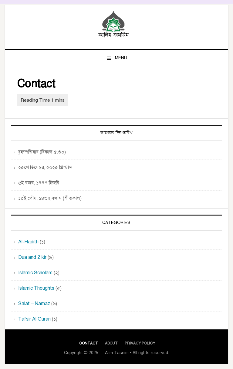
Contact (88, 343)
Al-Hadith (28, 242)
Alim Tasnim (116, 24)
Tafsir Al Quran (34, 319)
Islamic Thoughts (36, 288)
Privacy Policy (140, 343)
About (111, 343)
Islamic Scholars (35, 273)
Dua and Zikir (32, 257)
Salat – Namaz (34, 304)
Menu (121, 58)
